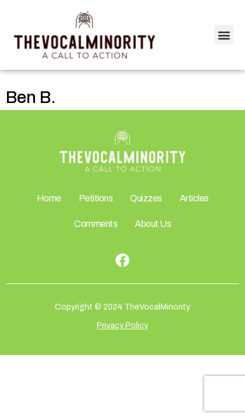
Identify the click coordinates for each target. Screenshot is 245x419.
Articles (194, 198)
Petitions (96, 198)
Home (49, 198)
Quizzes (146, 198)
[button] (223, 34)
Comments (95, 224)
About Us (153, 224)
